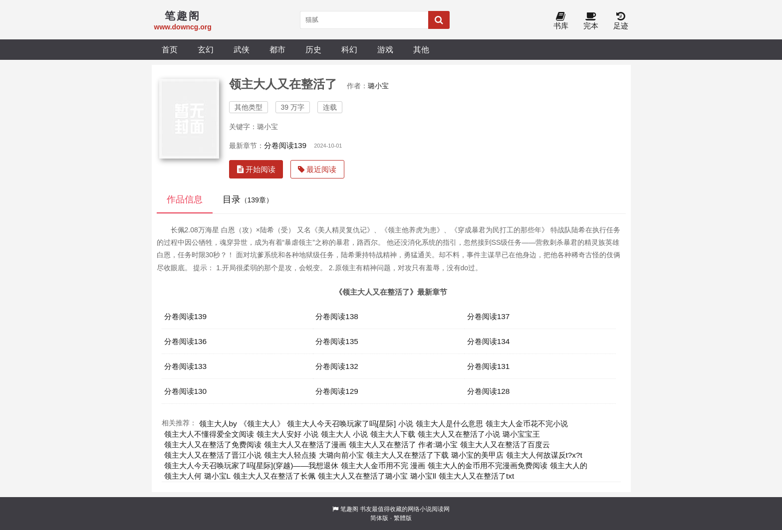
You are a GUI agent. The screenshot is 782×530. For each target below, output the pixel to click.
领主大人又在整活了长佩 (274, 476)
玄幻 (206, 49)
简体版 (379, 518)
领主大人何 (183, 476)
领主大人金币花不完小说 (527, 423)
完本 (590, 21)
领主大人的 (568, 465)
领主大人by (218, 423)
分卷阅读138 (336, 316)
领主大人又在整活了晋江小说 (212, 455)
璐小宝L (217, 476)
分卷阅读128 (488, 391)
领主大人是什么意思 (449, 423)
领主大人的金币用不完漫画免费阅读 (487, 465)
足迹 (620, 21)
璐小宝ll (423, 476)
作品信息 (185, 199)
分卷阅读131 (488, 366)
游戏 (385, 49)
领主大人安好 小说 (287, 434)
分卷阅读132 (336, 366)
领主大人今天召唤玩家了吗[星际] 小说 (350, 423)
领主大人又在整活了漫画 (305, 444)
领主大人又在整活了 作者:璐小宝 (403, 444)
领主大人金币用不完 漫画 (383, 465)
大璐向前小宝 (341, 455)
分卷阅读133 (185, 366)
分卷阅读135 (336, 341)
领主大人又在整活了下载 (407, 455)
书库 (560, 21)
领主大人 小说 (344, 434)
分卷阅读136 (185, 341)
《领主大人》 (262, 423)
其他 (421, 49)
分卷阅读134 (488, 341)
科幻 (349, 49)
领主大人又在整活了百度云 (505, 444)
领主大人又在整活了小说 (459, 434)
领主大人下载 (392, 434)
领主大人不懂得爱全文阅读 (209, 434)
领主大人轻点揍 (290, 455)
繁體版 (403, 518)
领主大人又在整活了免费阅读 (212, 444)
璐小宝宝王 (521, 434)
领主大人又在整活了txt (476, 476)
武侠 (242, 49)
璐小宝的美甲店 (477, 455)
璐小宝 (378, 86)
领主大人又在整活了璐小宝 (363, 476)
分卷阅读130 (185, 391)
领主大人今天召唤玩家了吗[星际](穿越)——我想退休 (251, 465)
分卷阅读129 (336, 391)
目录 (248, 199)
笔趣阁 (349, 509)
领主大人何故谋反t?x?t (544, 455)
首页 (170, 49)
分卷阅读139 (285, 145)
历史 (313, 49)
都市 (277, 49)
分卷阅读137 (488, 316)
